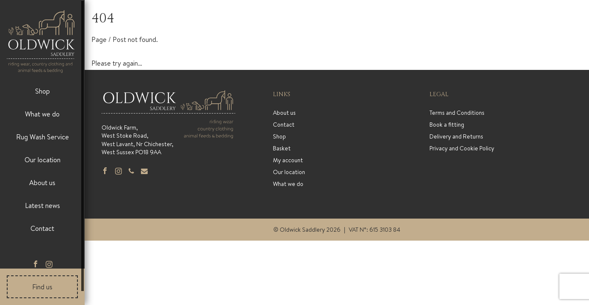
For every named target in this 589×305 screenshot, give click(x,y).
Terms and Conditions (456, 112)
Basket (282, 148)
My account (288, 160)
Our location (43, 159)
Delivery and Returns (456, 136)
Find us (42, 286)
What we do (42, 114)
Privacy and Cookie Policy (461, 148)
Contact (42, 228)
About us (42, 182)
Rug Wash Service (42, 136)
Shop (42, 91)
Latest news (42, 205)
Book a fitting (446, 124)
